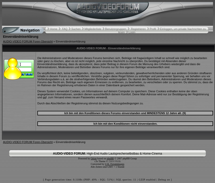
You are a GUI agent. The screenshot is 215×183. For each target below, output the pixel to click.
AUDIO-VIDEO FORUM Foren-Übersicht (28, 41)
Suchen (76, 28)
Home (53, 28)
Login (132, 32)
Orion (94, 158)
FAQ (64, 28)
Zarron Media (114, 161)
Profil (153, 28)
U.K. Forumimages (114, 164)
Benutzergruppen (115, 28)
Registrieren (138, 28)
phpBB (110, 158)
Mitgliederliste (93, 28)
